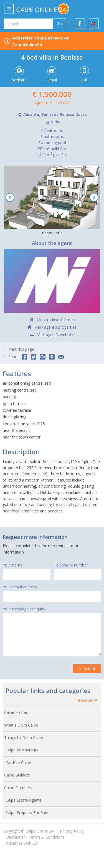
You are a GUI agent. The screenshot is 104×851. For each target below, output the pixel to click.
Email (51, 75)
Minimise (87, 700)
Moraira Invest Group (56, 319)
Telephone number (71, 565)
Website (19, 75)
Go (59, 23)
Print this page (21, 349)
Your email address (20, 586)
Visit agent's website (55, 334)
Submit (87, 668)
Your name (12, 565)
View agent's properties (56, 327)
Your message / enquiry (24, 608)
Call (84, 75)
